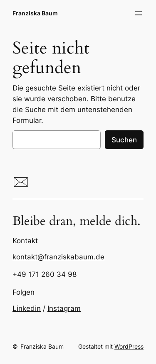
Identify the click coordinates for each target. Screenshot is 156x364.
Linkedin (26, 308)
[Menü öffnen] (139, 13)
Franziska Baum (35, 13)
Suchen (124, 140)
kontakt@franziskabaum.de (58, 257)
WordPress (129, 346)
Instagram (64, 308)
